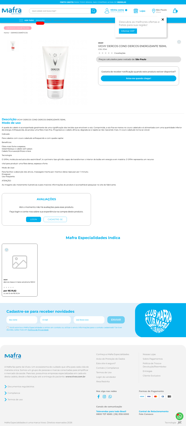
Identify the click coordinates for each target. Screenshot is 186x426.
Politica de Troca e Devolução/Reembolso (154, 365)
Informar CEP (128, 31)
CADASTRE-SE (55, 219)
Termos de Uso (104, 372)
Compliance (14, 393)
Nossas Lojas (149, 354)
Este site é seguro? (106, 363)
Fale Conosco (146, 414)
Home (6, 33)
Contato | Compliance (107, 368)
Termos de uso (15, 399)
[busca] (94, 11)
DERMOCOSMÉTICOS (19, 33)
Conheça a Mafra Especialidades (112, 354)
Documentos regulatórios (21, 386)
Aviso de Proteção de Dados (110, 359)
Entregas (147, 371)
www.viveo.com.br (75, 376)
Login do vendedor (106, 377)
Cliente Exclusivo (151, 375)
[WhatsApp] (179, 416)
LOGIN (33, 219)
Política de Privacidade (38, 330)
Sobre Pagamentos (153, 359)
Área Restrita (103, 381)
